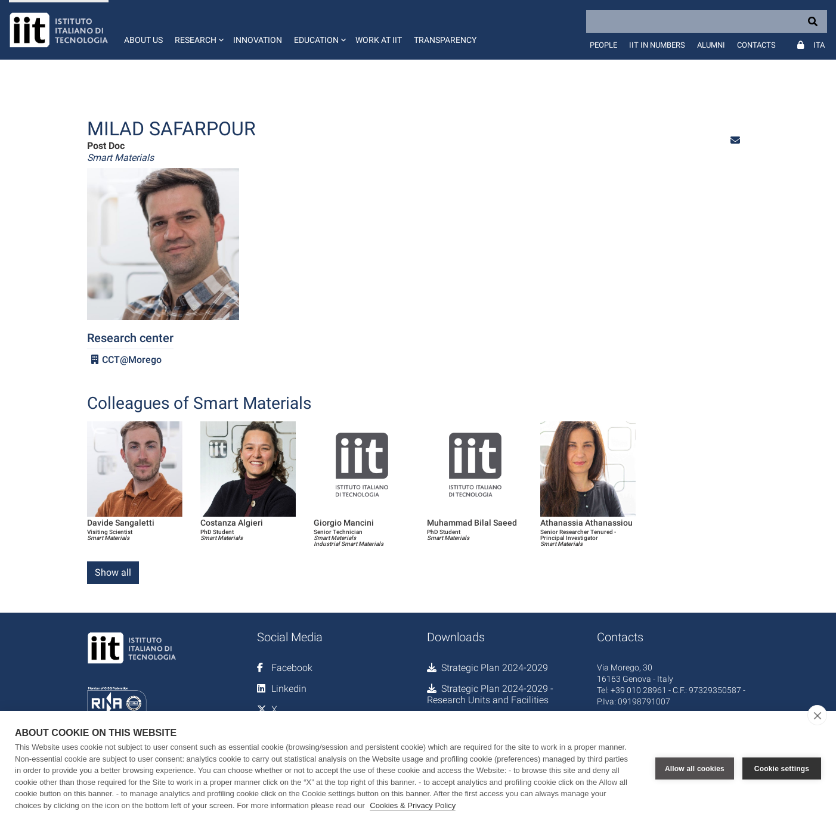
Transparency (445, 40)
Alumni (711, 45)
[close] (817, 715)
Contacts (756, 45)
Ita (819, 45)
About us (143, 40)
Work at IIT (378, 40)
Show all (113, 572)
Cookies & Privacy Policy (413, 805)
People (603, 45)
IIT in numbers (657, 45)
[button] (198, 30)
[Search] (706, 21)
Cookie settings (781, 769)
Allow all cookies (694, 769)
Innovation (257, 40)
